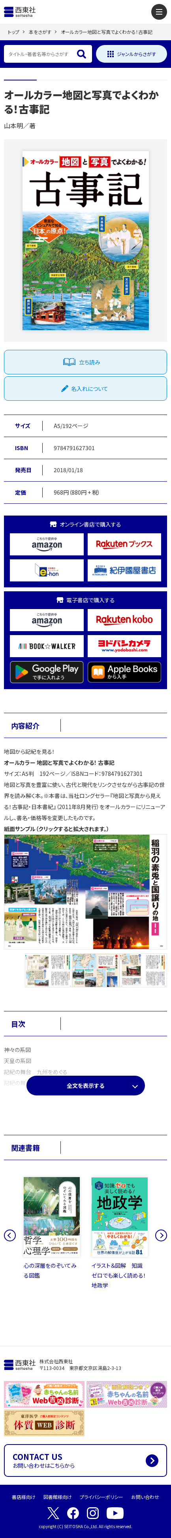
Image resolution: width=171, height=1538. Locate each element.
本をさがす (40, 31)
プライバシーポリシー (101, 1496)
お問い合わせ (145, 1496)
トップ (13, 31)
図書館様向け (57, 1496)
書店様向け (24, 1496)
